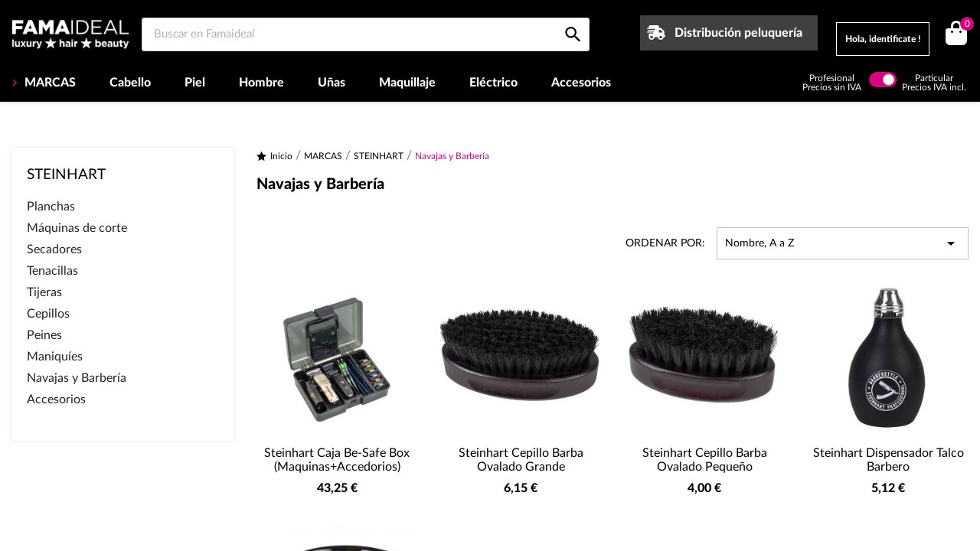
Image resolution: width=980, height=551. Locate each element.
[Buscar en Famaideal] (366, 34)
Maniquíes (55, 356)
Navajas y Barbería (76, 378)
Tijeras (44, 292)
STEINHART (66, 175)
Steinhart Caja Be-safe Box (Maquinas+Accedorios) (337, 460)
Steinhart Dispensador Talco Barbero (888, 460)
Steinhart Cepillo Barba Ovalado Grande (521, 460)
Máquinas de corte (77, 228)
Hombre (261, 83)
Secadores (54, 249)
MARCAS (48, 83)
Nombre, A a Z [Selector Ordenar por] (842, 243)
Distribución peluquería (738, 33)
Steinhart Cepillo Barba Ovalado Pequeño (704, 460)
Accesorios (581, 83)
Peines (44, 335)
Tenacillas (52, 271)
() (964, 26)
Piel (195, 83)
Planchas (51, 207)
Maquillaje (407, 83)
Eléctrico (493, 83)
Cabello (130, 83)
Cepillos (48, 314)
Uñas (331, 83)
